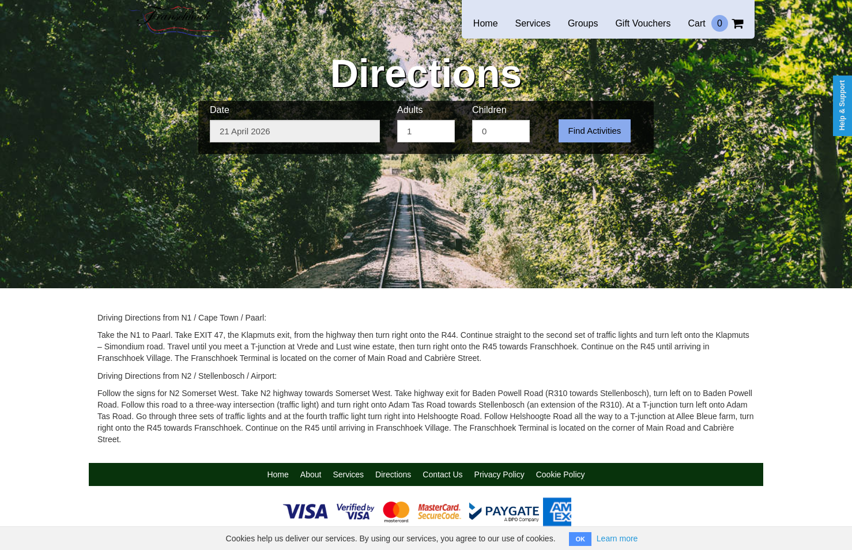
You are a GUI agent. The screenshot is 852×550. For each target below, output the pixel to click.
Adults (410, 110)
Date (219, 110)
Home (485, 23)
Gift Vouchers (642, 23)
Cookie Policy (560, 474)
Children (489, 110)
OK (580, 539)
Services (533, 23)
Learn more (617, 538)
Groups (583, 23)
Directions (393, 474)
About (311, 474)
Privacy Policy (499, 474)
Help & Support (842, 105)
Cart (715, 23)
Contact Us (442, 474)
